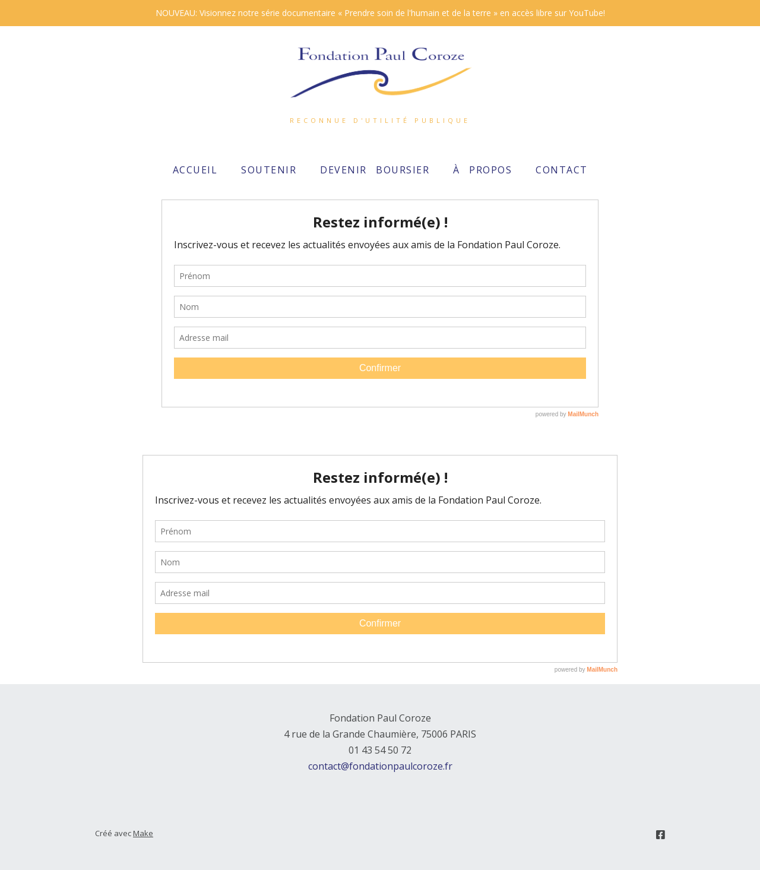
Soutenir (268, 169)
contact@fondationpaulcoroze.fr (380, 766)
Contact (562, 169)
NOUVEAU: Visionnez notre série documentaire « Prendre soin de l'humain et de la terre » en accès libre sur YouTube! (380, 12)
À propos (482, 169)
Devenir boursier (374, 169)
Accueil (195, 169)
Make (143, 833)
